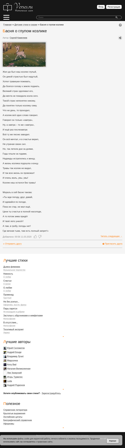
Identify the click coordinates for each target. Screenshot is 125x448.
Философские (9, 319)
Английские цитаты (12, 417)
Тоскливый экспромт (13, 329)
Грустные (7, 298)
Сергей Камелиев (18, 38)
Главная (7, 25)
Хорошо (112, 441)
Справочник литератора (15, 410)
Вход (101, 7)
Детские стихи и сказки (25, 25)
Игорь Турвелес (15, 377)
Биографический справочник (17, 420)
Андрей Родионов (16, 385)
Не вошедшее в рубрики (13, 312)
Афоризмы (8, 424)
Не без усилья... (11, 301)
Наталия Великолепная (18, 369)
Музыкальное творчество (14, 270)
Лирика (6, 333)
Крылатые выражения (14, 413)
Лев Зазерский (14, 373)
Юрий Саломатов (16, 348)
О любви (7, 277)
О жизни (7, 284)
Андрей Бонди (14, 352)
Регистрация (114, 7)
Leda (9, 381)
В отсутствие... (10, 322)
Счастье (7, 281)
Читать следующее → (111, 236)
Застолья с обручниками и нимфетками (23, 315)
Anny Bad (11, 364)
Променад (8, 294)
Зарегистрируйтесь (51, 393)
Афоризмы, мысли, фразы (14, 305)
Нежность (8, 274)
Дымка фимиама (11, 267)
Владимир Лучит (15, 356)
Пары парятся (10, 308)
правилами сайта (44, 442)
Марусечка (12, 360)
